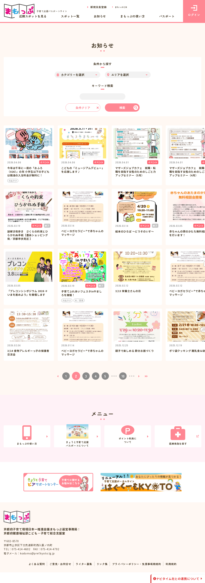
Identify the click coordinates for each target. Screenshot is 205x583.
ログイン (194, 11)
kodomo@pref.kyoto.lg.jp (37, 564)
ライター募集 (81, 574)
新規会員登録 (94, 7)
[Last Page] (149, 365)
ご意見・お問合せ (55, 574)
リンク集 (102, 574)
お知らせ (119, 16)
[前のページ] (55, 365)
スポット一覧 (97, 16)
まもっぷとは (119, 7)
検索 (122, 107)
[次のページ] (141, 365)
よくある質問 (29, 574)
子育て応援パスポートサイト (38, 11)
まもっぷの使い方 (144, 16)
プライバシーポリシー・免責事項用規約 (140, 574)
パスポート (171, 16)
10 (124, 365)
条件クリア (83, 107)
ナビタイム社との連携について (177, 578)
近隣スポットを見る (67, 16)
